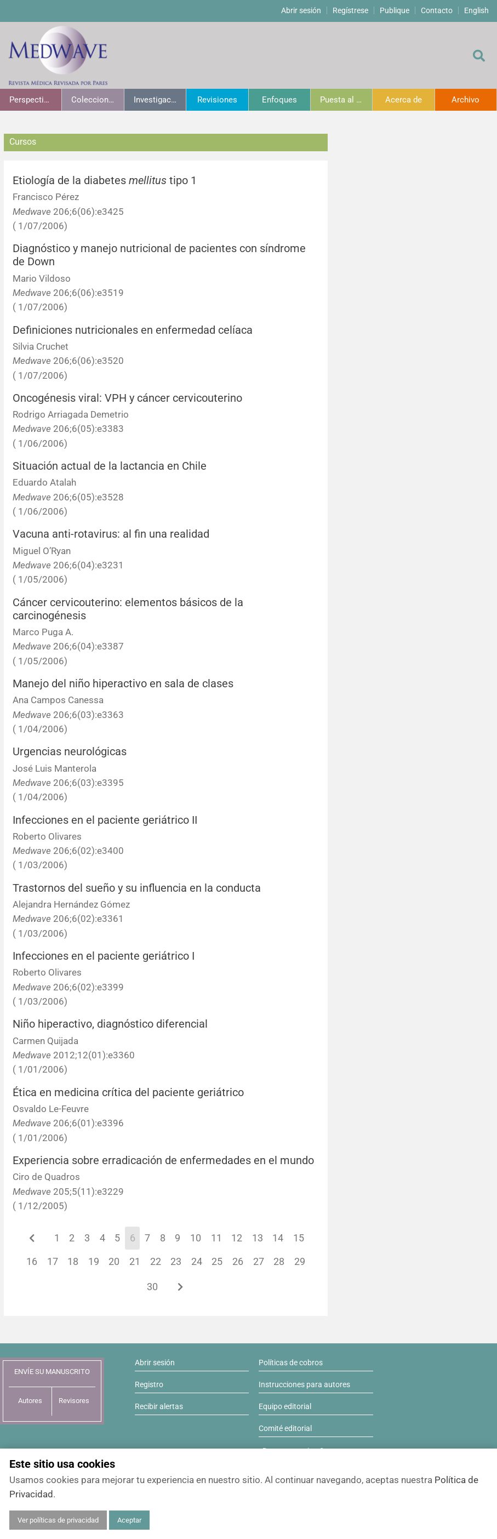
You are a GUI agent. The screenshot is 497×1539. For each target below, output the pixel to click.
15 (298, 1238)
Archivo (465, 100)
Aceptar (129, 1520)
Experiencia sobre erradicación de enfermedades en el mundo (163, 1160)
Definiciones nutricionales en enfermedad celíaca (133, 330)
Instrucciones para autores (304, 1384)
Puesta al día (343, 100)
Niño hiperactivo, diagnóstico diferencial (110, 1024)
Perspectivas (32, 100)
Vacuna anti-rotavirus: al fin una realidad (111, 534)
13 (257, 1238)
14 (277, 1238)
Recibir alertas (159, 1406)
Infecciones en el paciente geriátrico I (104, 956)
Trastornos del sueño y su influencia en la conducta (137, 888)
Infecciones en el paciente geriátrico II (105, 820)
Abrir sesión (301, 10)
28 (278, 1261)
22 (155, 1261)
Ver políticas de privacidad (58, 1520)
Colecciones (94, 100)
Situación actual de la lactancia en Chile (110, 466)
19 (93, 1261)
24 (196, 1261)
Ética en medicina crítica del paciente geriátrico (128, 1092)
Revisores (74, 1401)
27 (258, 1261)
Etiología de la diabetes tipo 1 (105, 180)
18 (72, 1261)
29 (299, 1261)
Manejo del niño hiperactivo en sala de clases (123, 683)
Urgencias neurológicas (70, 751)
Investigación (158, 100)
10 (195, 1238)
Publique (394, 10)
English (476, 10)
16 (31, 1261)
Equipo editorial (285, 1406)
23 (175, 1261)
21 (134, 1261)
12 (236, 1238)
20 (113, 1261)
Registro (149, 1384)
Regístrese (350, 10)
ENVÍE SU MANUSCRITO (52, 1371)
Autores (30, 1401)
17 (52, 1261)
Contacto (437, 10)
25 (217, 1261)
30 (152, 1286)
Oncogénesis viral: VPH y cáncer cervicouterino (127, 398)
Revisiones (217, 100)
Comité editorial (285, 1428)
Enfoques (279, 100)
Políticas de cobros (291, 1362)
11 (216, 1238)
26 (237, 1261)
